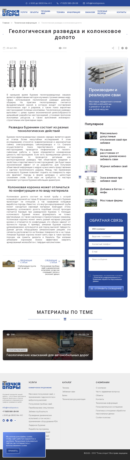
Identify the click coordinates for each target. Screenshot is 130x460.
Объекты (34, 12)
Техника (61, 12)
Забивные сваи (68, 392)
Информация (73, 12)
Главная (6, 23)
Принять (13, 451)
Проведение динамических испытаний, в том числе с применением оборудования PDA (43, 418)
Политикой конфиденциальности (107, 277)
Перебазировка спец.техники (41, 408)
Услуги (23, 12)
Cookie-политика (103, 417)
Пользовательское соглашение (109, 407)
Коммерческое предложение (40, 388)
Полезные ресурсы (102, 12)
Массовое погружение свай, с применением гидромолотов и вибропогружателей (42, 397)
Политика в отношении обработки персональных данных (111, 412)
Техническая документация (73, 399)
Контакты (121, 12)
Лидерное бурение (37, 425)
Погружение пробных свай (40, 404)
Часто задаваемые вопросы (108, 392)
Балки (64, 395)
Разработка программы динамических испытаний (39, 430)
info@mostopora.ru (10, 408)
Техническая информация (25, 23)
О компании (101, 388)
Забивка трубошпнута (38, 412)
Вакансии (90, 12)
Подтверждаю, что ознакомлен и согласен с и (108, 278)
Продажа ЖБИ (45, 12)
